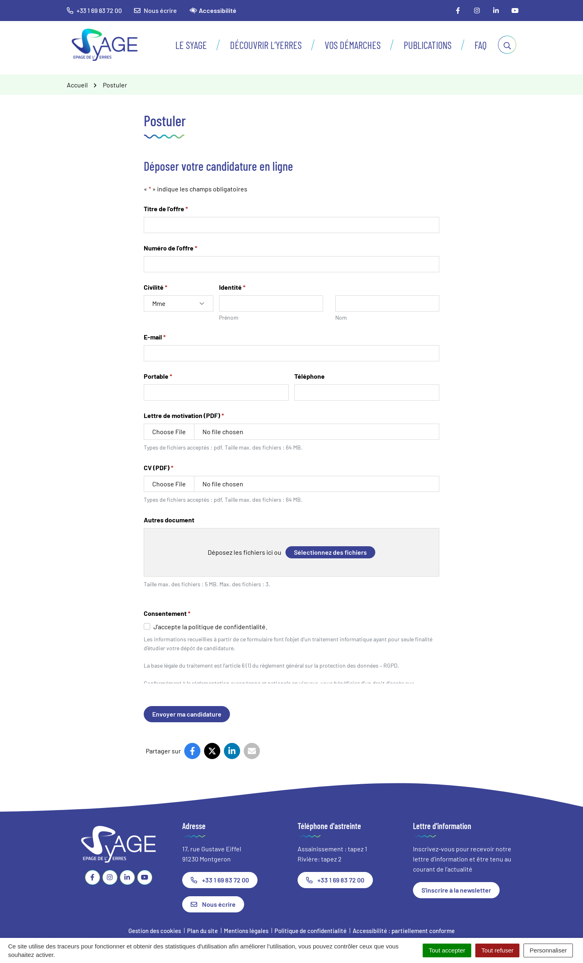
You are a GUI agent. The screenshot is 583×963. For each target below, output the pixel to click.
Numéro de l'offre (170, 248)
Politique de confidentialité (310, 930)
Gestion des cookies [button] (154, 930)
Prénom (228, 317)
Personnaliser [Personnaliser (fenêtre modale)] (548, 950)
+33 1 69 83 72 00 (220, 880)
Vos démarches (353, 45)
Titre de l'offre (166, 208)
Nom (341, 317)
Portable (158, 376)
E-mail (155, 337)
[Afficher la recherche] (507, 45)
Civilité (155, 287)
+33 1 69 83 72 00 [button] (94, 10)
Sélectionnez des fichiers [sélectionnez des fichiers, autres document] (330, 552)
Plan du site (202, 930)
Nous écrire (155, 10)
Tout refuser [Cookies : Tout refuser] (497, 950)
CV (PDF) (158, 467)
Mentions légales (246, 930)
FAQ (480, 45)
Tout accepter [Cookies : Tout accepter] (447, 950)
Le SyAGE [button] (191, 45)
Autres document (169, 520)
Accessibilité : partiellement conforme (404, 930)
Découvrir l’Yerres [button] (266, 45)
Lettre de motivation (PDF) (184, 415)
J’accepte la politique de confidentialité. (210, 626)
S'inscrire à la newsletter (456, 890)
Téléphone (309, 376)
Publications (427, 45)
